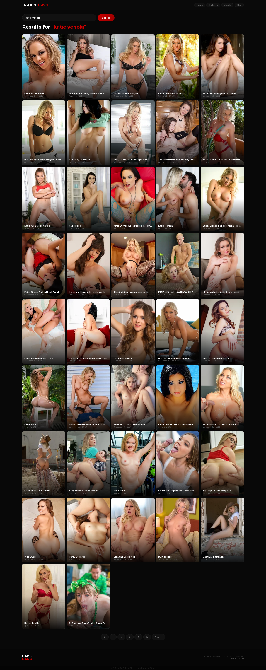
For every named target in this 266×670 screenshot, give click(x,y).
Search (106, 17)
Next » (158, 637)
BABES (35, 5)
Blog (239, 5)
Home (200, 5)
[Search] (59, 17)
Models (227, 5)
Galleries (213, 5)
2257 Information (236, 658)
